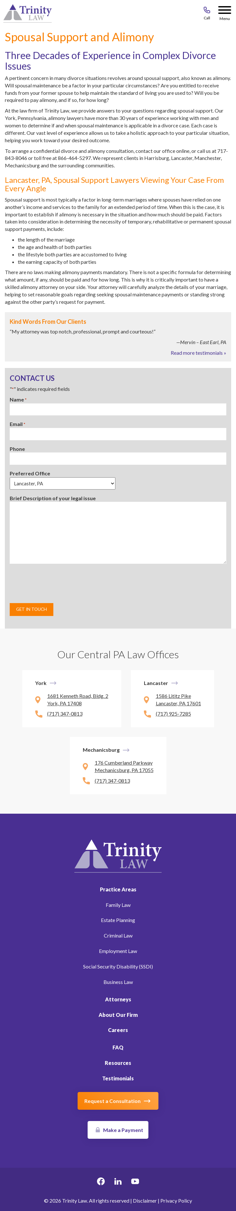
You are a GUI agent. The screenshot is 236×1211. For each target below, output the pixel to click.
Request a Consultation (112, 1101)
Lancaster (156, 683)
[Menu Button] (224, 11)
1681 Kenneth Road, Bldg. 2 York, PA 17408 (77, 699)
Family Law (118, 905)
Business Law (118, 982)
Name (18, 399)
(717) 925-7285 (173, 713)
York (41, 683)
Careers (118, 1030)
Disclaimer (145, 1200)
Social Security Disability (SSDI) (118, 966)
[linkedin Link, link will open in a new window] (118, 1182)
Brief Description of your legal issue (53, 498)
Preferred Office (30, 473)
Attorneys (118, 999)
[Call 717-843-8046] (206, 11)
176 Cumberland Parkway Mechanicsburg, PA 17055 (124, 766)
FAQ (118, 1047)
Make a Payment (123, 1130)
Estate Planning (118, 920)
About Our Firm (118, 1015)
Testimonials (118, 1078)
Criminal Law (118, 935)
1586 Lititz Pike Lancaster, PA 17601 (178, 699)
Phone (17, 449)
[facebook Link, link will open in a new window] (101, 1182)
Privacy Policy (176, 1200)
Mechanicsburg (101, 750)
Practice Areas (118, 889)
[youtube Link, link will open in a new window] (135, 1182)
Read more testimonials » (198, 353)
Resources (118, 1063)
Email (17, 424)
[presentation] (59, 583)
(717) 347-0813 (64, 713)
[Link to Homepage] (118, 855)
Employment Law (118, 951)
